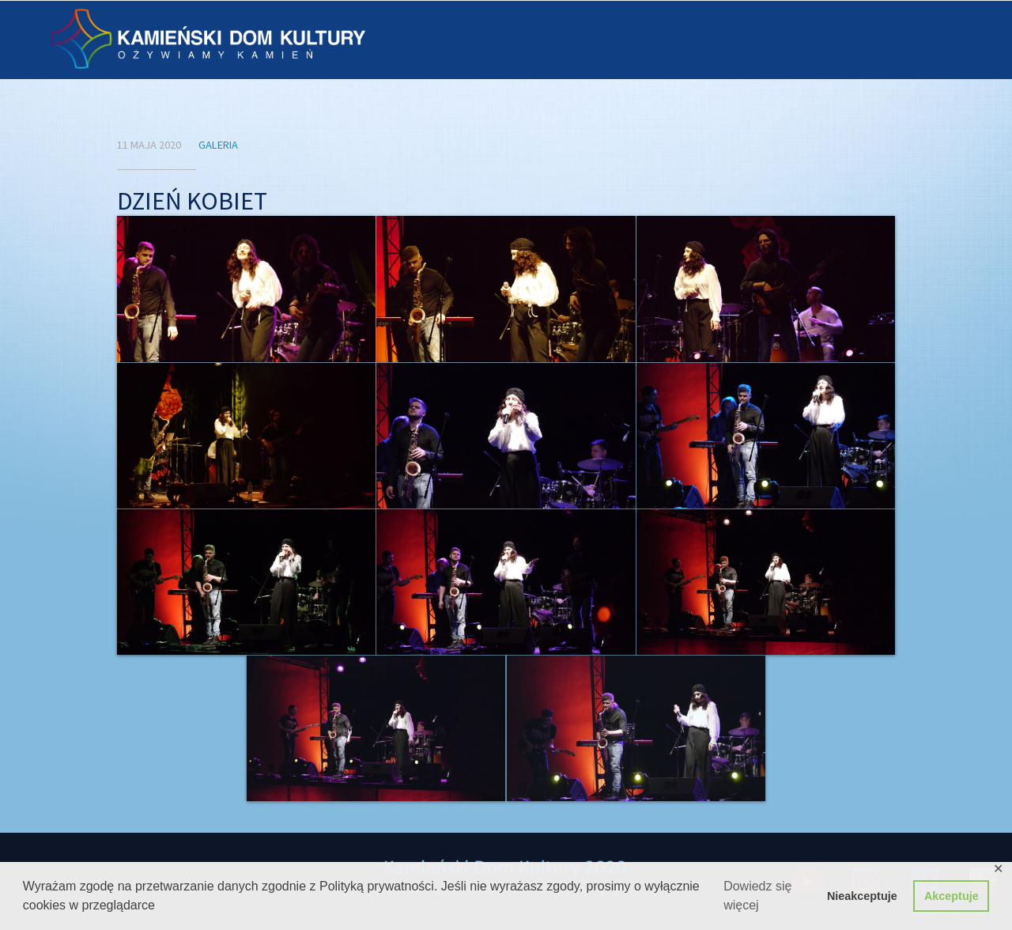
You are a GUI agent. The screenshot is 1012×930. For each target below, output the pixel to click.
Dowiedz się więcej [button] (757, 895)
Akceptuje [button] (951, 896)
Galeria (218, 145)
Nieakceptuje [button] (862, 896)
